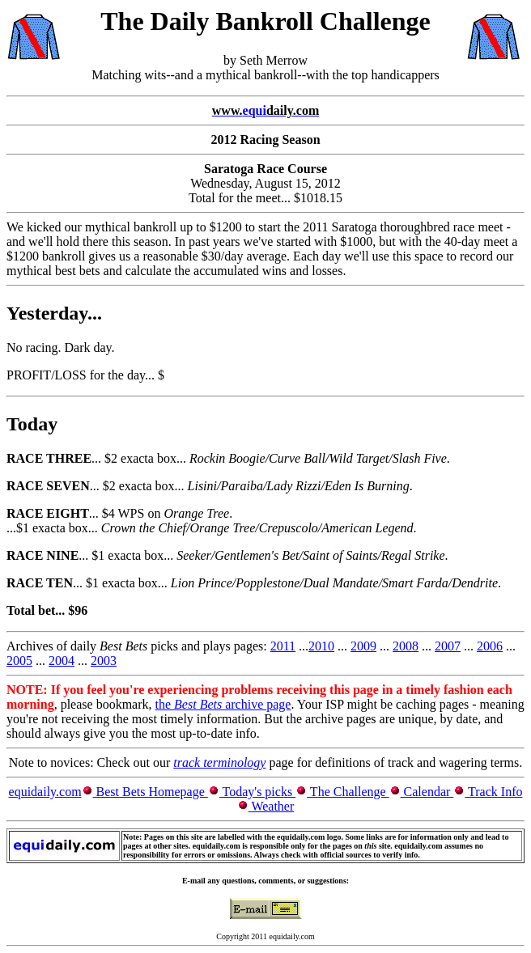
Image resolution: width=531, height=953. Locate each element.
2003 (104, 660)
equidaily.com (45, 791)
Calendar (427, 791)
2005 (19, 660)
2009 (363, 646)
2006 (490, 646)
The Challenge (348, 791)
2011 (282, 646)
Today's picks (257, 791)
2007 (448, 646)
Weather (272, 806)
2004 (61, 660)
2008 (405, 646)
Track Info (493, 791)
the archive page (223, 704)
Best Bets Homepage (150, 791)
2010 (321, 646)
